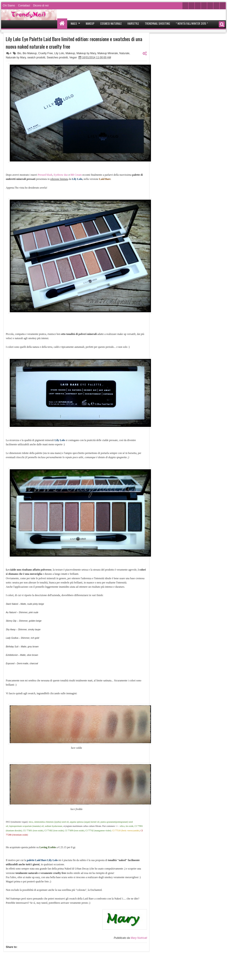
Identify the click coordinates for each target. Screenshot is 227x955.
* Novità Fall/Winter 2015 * (192, 23)
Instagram (204, 5)
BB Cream (76, 174)
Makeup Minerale (108, 53)
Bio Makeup (30, 53)
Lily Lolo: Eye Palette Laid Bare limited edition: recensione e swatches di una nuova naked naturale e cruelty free (74, 42)
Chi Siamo (9, 5)
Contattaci (24, 5)
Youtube (198, 5)
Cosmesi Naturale (111, 23)
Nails (74, 23)
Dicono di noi (41, 5)
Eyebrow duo (61, 174)
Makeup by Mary (86, 53)
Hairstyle (133, 23)
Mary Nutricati (139, 937)
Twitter (185, 5)
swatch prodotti (36, 57)
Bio (19, 53)
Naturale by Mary (16, 57)
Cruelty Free (45, 53)
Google (210, 5)
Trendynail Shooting (157, 23)
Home (62, 23)
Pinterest (216, 5)
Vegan (73, 57)
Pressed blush (45, 174)
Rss (222, 5)
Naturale (124, 53)
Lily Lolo (59, 53)
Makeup (90, 23)
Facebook (191, 5)
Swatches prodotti (57, 57)
